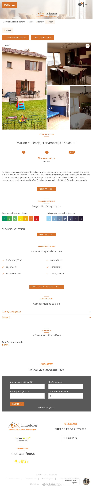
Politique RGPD (73, 479)
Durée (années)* (56, 382)
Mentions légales (47, 479)
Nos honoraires (14, 479)
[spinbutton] (65, 396)
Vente (31, 22)
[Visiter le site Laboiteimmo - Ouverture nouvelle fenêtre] (52, 484)
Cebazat (40, 22)
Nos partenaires (30, 479)
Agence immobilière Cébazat (14, 22)
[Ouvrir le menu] (9, 5)
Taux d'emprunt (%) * (58, 391)
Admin (60, 479)
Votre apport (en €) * (19, 391)
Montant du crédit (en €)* (21, 382)
